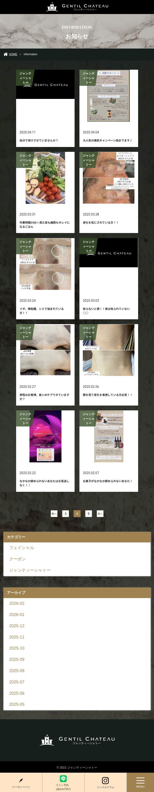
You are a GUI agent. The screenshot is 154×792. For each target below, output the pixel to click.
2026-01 (16, 614)
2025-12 (16, 626)
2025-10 (16, 648)
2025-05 (16, 704)
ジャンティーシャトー (30, 570)
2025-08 (16, 670)
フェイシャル (21, 547)
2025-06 (16, 693)
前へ (53, 513)
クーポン (17, 559)
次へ (99, 513)
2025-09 (16, 659)
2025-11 (16, 637)
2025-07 (16, 682)
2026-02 (16, 603)
